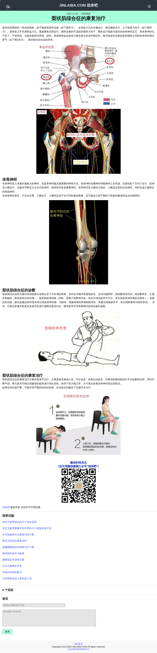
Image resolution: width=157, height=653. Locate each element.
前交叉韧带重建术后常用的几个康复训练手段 (26, 528)
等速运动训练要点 (12, 572)
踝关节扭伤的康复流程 (14, 541)
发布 (7, 631)
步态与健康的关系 (12, 566)
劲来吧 (6, 507)
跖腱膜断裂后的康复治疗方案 (18, 547)
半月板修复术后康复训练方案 (18, 534)
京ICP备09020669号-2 (78, 649)
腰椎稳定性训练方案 (13, 559)
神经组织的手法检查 (13, 553)
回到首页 (78, 644)
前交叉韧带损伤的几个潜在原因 (19, 522)
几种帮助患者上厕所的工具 (17, 578)
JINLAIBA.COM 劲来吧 (78, 5)
